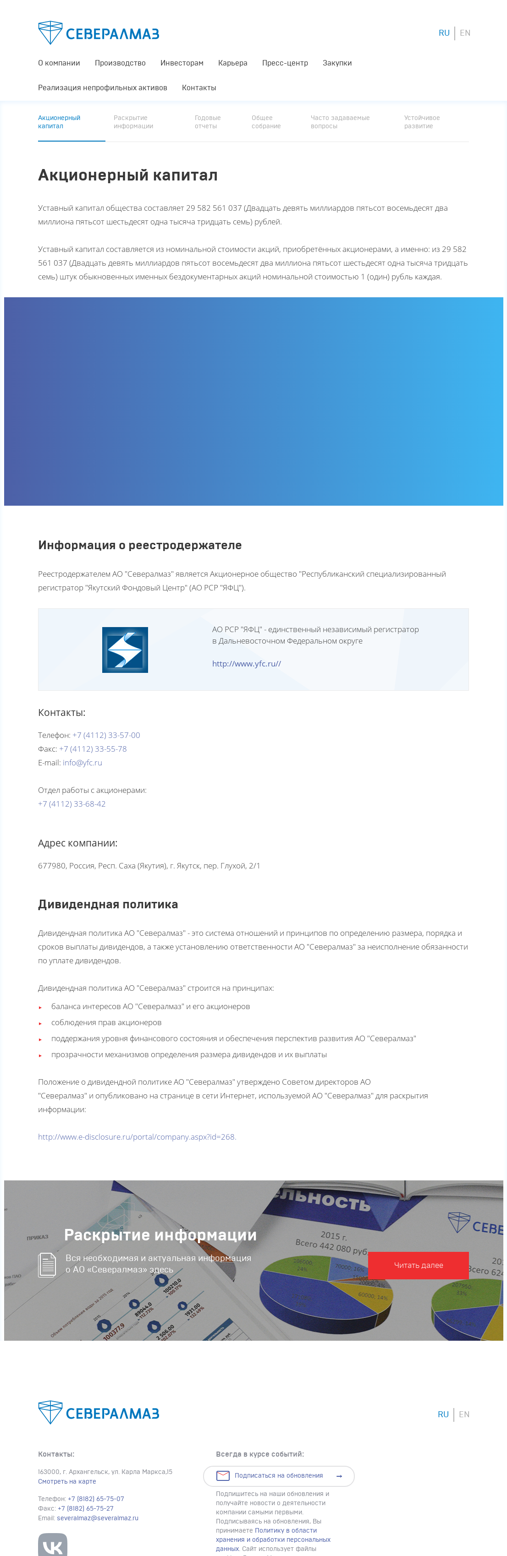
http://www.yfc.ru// (246, 663)
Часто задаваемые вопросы (340, 122)
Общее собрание (266, 122)
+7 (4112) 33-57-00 (106, 735)
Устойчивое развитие (422, 122)
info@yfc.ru (82, 762)
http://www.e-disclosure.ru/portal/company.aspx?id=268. (137, 1136)
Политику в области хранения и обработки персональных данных (273, 1540)
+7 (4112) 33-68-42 (72, 803)
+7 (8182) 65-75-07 (96, 1499)
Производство (120, 63)
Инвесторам (182, 63)
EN (465, 33)
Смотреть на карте (67, 1482)
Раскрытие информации (133, 122)
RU (444, 33)
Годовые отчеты (208, 122)
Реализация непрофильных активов (102, 88)
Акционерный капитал (59, 122)
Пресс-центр (285, 63)
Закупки (337, 63)
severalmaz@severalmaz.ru (97, 1518)
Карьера (233, 63)
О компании (59, 63)
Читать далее (418, 1265)
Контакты (199, 88)
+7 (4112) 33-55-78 (93, 748)
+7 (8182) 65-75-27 (86, 1509)
